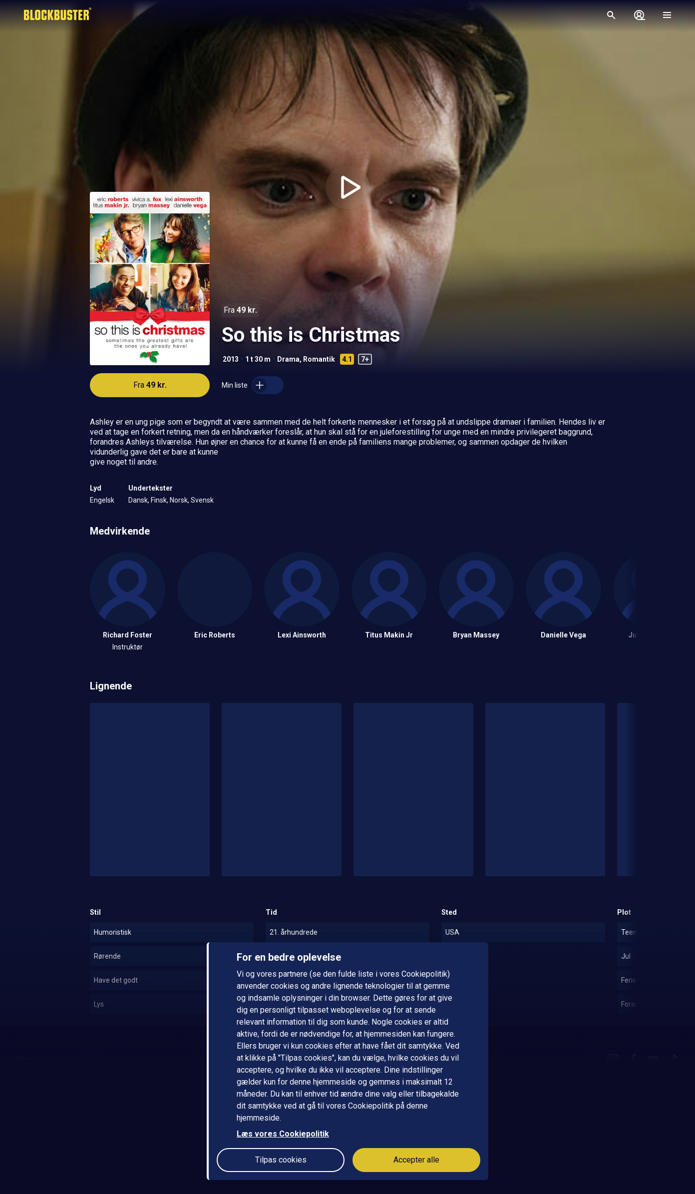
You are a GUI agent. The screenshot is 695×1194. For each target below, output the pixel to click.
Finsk (159, 500)
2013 (231, 359)
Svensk (202, 500)
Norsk (179, 500)
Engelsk (102, 500)
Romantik (319, 359)
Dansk (138, 500)
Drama (288, 359)
